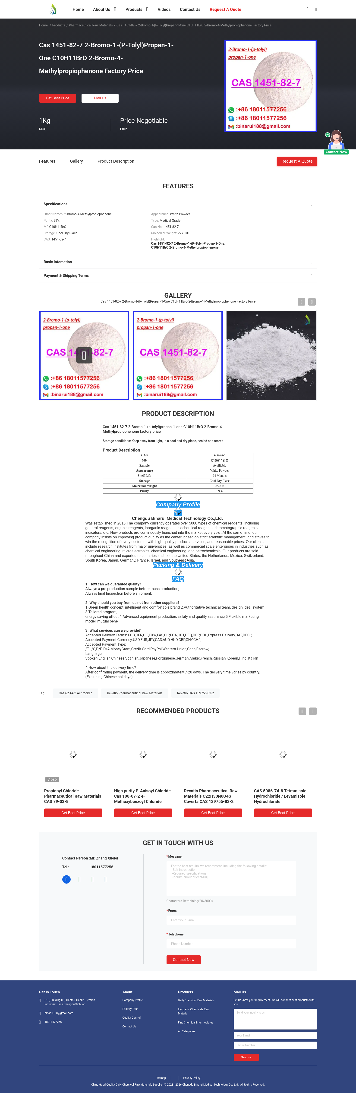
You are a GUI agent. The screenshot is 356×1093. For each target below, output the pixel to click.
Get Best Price (57, 98)
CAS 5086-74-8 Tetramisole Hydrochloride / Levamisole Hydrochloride (280, 796)
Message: (175, 856)
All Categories (186, 1031)
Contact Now (183, 959)
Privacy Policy (191, 1078)
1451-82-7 (219, 455)
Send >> (246, 1057)
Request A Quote (296, 160)
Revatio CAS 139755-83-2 (195, 693)
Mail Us (100, 98)
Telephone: (176, 934)
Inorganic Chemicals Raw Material (193, 1011)
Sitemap (161, 1078)
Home (43, 25)
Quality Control (132, 1017)
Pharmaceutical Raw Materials (91, 25)
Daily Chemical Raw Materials (196, 1000)
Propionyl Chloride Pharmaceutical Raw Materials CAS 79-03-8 (72, 796)
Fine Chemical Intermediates (195, 1022)
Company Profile (133, 1000)
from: (172, 911)
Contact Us (129, 1026)
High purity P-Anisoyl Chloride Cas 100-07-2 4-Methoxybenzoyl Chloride (142, 796)
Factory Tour (130, 1009)
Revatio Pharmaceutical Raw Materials (134, 693)
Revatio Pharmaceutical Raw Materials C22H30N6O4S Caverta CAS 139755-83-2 (211, 796)
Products (58, 25)
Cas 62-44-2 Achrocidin (75, 693)
